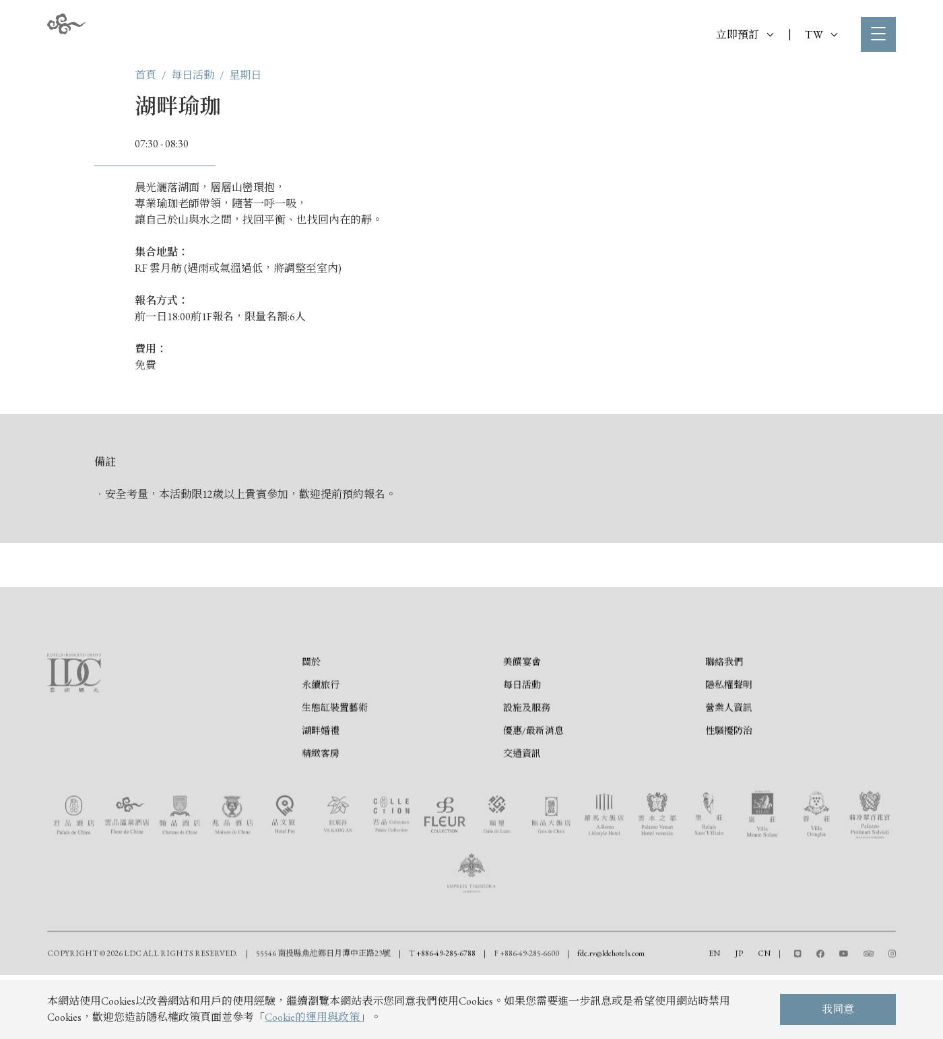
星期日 (245, 75)
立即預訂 (744, 35)
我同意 (838, 1009)
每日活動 (192, 75)
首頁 (145, 75)
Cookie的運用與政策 (312, 1017)
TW (821, 35)
